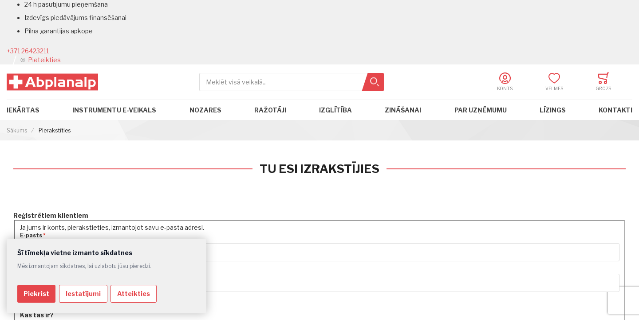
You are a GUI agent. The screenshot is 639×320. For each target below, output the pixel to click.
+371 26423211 (28, 51)
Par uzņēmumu (480, 110)
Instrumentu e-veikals (114, 110)
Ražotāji (270, 110)
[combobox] (291, 82)
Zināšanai (403, 110)
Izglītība (335, 110)
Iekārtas (23, 110)
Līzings (553, 110)
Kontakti (615, 110)
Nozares (205, 110)
